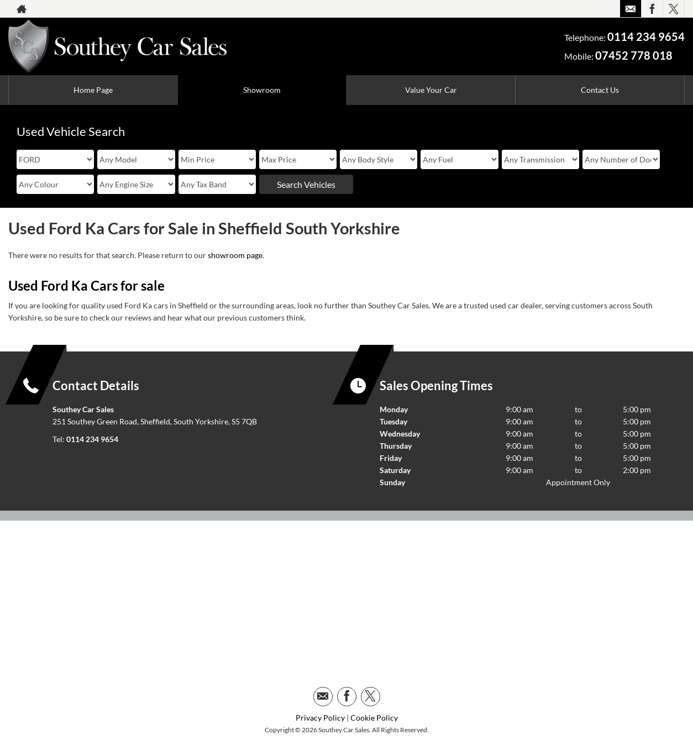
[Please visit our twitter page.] (673, 9)
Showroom (262, 90)
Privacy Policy (320, 717)
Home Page (93, 90)
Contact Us (600, 90)
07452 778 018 (634, 55)
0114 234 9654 (646, 36)
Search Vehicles (306, 184)
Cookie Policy (374, 717)
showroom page (235, 255)
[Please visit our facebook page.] (652, 9)
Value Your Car (431, 90)
